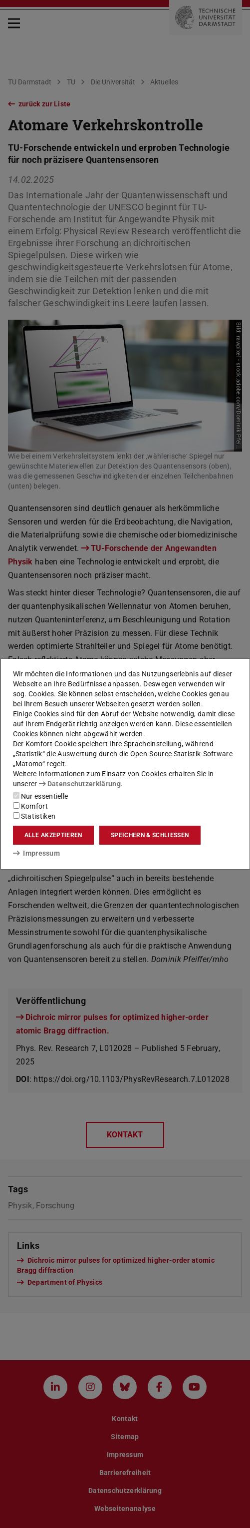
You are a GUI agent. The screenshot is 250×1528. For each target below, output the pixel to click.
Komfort (30, 806)
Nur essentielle (40, 796)
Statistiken (34, 816)
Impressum (36, 853)
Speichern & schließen (150, 835)
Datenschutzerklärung (80, 784)
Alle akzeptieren (53, 835)
